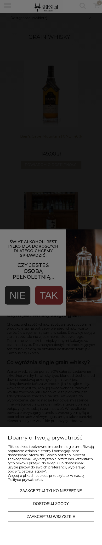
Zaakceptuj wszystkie (51, 516)
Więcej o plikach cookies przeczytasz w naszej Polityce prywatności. (46, 477)
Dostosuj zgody (51, 503)
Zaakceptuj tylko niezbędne (51, 491)
